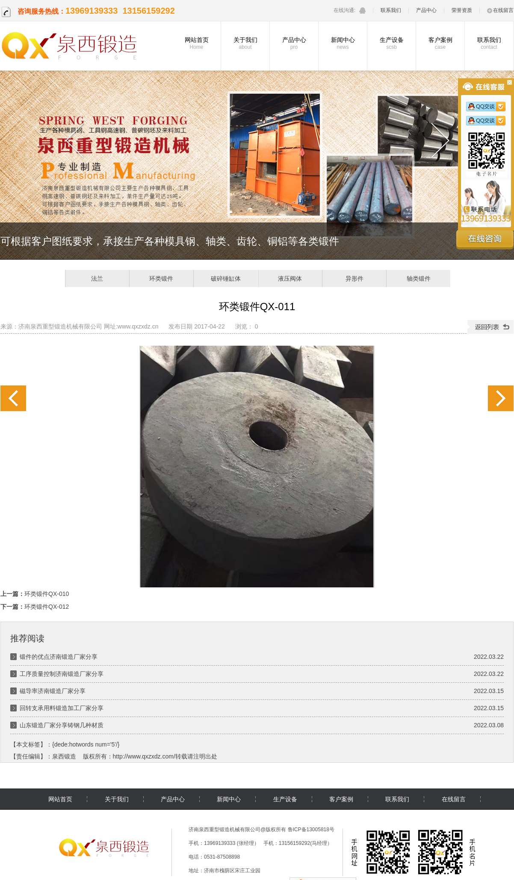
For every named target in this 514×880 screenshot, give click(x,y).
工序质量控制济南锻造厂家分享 (61, 673)
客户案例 (440, 43)
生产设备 (391, 43)
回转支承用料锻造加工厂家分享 (61, 708)
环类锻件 (161, 278)
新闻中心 (343, 43)
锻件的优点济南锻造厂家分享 (58, 656)
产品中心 (426, 10)
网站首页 (196, 43)
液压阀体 (290, 278)
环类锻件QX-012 (501, 398)
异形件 (354, 278)
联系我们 (391, 10)
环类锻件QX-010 (13, 398)
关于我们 (245, 43)
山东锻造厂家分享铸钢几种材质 (61, 725)
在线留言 (500, 10)
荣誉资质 (462, 10)
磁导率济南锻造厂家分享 (53, 690)
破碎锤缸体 (226, 278)
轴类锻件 (419, 278)
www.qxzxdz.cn (138, 326)
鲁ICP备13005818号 (311, 830)
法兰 (97, 278)
